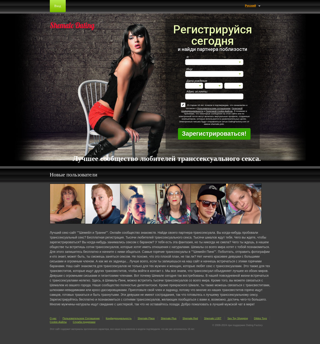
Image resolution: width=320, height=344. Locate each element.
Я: (187, 57)
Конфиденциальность (118, 318)
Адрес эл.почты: (197, 91)
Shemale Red (190, 318)
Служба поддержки (84, 322)
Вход (57, 6)
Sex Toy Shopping (237, 318)
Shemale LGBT (212, 318)
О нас (53, 318)
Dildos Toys (260, 318)
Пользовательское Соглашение (81, 318)
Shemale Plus (168, 318)
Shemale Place (146, 318)
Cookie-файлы (58, 322)
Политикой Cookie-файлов (219, 111)
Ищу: (189, 69)
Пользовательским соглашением (213, 108)
